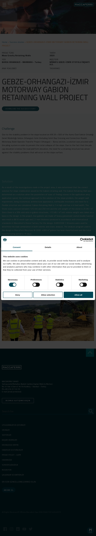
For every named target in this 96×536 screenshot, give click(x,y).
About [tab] (79, 247)
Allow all (78, 295)
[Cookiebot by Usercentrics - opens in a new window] (82, 240)
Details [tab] (48, 247)
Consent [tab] (17, 247)
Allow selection (48, 295)
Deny (17, 295)
